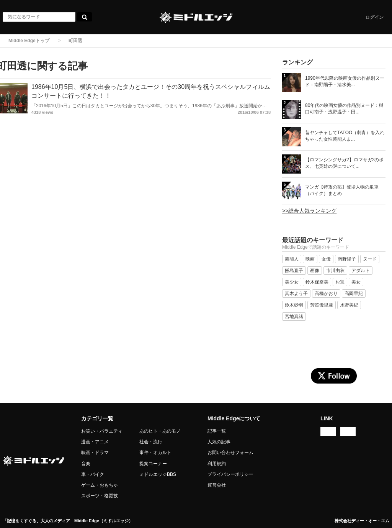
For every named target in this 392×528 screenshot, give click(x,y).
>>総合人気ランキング (309, 211)
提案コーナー (153, 463)
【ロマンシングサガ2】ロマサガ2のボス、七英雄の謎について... (344, 163)
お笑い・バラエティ (101, 431)
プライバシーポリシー (230, 474)
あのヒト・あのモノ (160, 431)
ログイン (374, 17)
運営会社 (216, 485)
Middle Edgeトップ (28, 40)
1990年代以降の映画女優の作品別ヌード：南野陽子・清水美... (344, 81)
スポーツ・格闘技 (99, 495)
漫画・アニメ (95, 441)
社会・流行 (150, 441)
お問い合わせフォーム (230, 452)
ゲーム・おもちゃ (99, 485)
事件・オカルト (155, 452)
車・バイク (92, 474)
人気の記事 (218, 441)
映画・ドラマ (95, 452)
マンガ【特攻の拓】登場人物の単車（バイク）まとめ (342, 190)
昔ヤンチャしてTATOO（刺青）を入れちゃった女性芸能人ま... (344, 136)
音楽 (85, 463)
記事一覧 (216, 431)
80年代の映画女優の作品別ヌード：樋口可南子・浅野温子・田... (344, 109)
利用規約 (216, 463)
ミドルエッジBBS (157, 474)
